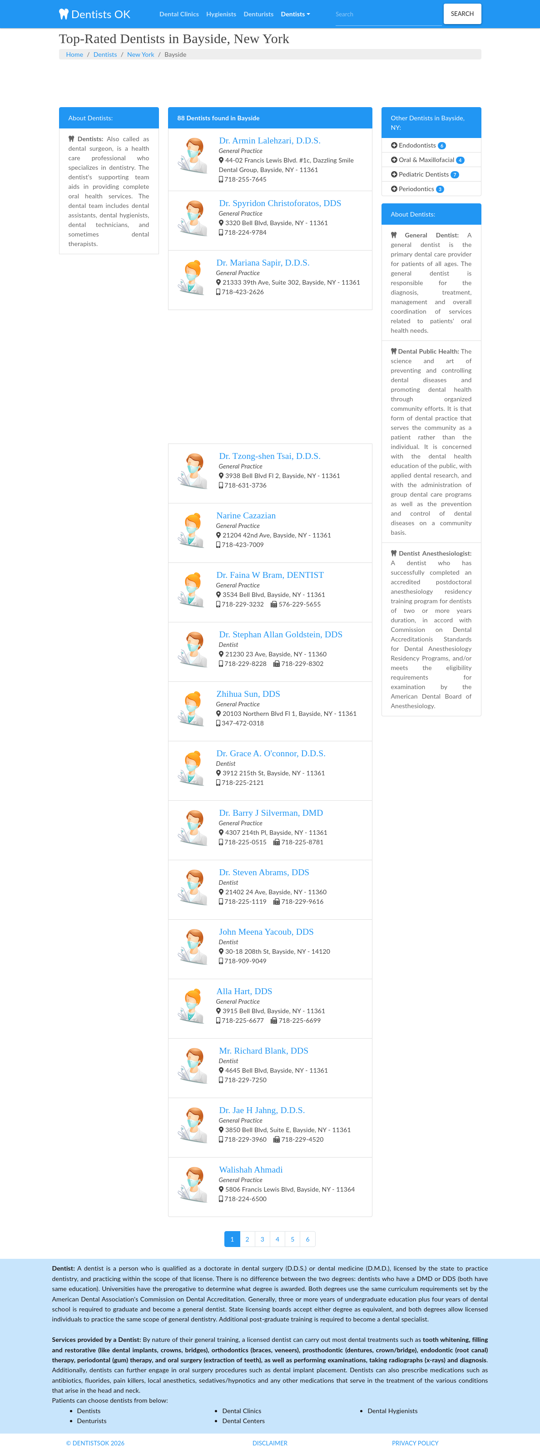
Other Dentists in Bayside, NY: (428, 122)
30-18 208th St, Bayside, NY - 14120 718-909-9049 (254, 949)
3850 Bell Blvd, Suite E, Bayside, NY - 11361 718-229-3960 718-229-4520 (264, 1127)
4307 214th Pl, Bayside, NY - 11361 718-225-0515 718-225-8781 (253, 830)
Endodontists (418, 145)
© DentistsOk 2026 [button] (95, 1443)
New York (140, 54)
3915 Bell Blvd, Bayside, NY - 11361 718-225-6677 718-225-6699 (252, 1008)
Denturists (92, 1420)
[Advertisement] (270, 82)
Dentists (105, 54)
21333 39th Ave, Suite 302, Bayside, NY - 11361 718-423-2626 (269, 280)
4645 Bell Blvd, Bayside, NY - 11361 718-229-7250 (253, 1068)
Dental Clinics (241, 1411)
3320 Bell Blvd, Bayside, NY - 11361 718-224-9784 (260, 220)
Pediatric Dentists (425, 174)
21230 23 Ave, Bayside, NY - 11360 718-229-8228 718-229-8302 (260, 652)
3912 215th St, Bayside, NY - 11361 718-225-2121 (252, 771)
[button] (295, 14)
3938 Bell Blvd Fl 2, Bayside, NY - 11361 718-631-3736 (259, 473)
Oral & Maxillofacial (428, 160)
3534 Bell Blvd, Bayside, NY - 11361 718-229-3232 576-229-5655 (252, 592)
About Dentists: (91, 118)
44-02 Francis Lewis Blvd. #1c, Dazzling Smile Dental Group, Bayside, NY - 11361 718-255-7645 (266, 159)
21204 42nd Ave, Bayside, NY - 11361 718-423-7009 (255, 533)
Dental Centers (243, 1420)
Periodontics (418, 189)
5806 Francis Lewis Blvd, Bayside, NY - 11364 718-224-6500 (266, 1187)
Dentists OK (94, 13)
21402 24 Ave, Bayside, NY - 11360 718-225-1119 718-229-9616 (252, 889)
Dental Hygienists (392, 1411)
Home (75, 54)
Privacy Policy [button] (415, 1443)
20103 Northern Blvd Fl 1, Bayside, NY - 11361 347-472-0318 (267, 711)
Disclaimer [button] (270, 1443)
